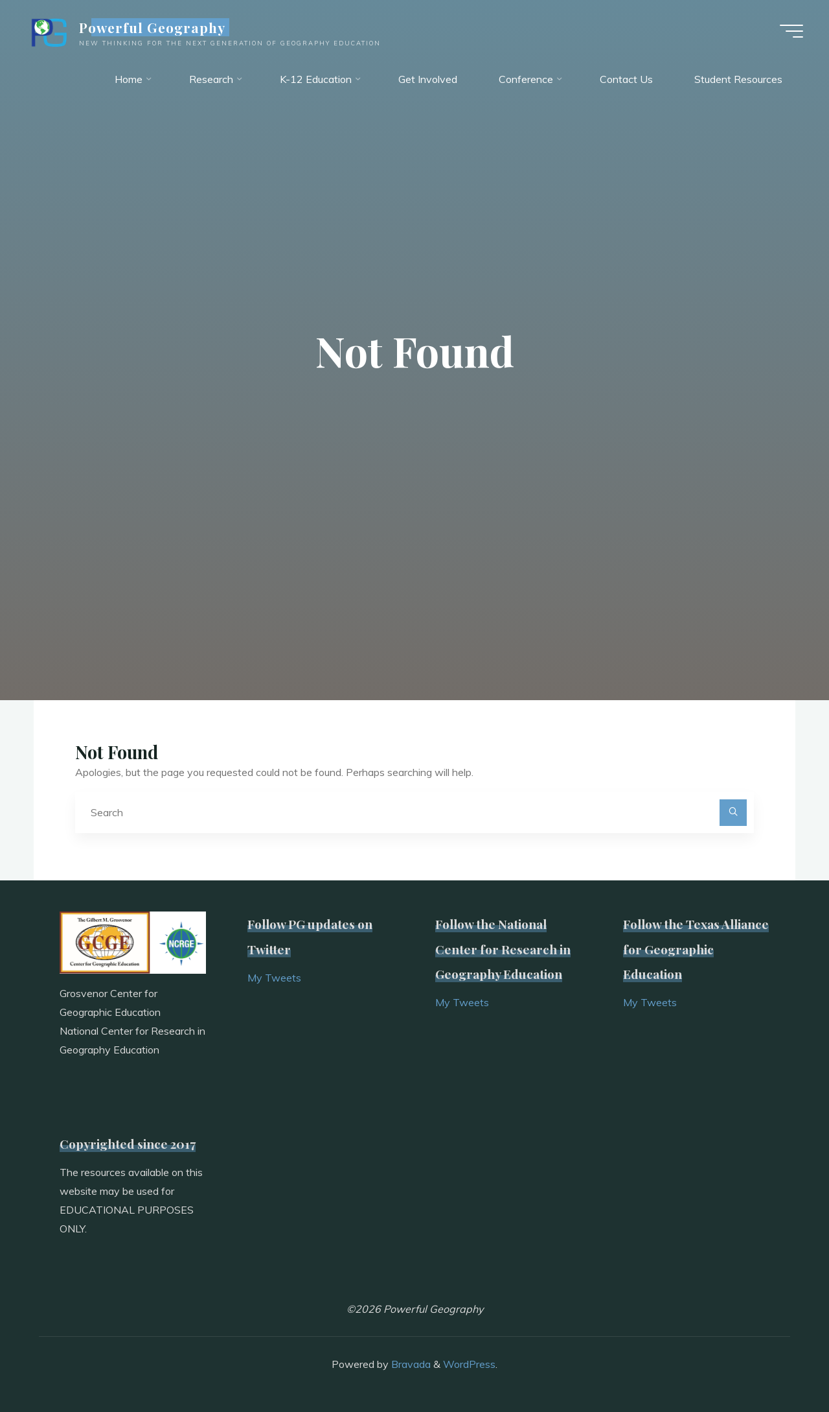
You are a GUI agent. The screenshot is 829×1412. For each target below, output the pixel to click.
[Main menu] (791, 31)
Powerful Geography (152, 27)
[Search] (733, 813)
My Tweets (274, 977)
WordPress (469, 1364)
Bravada (410, 1364)
